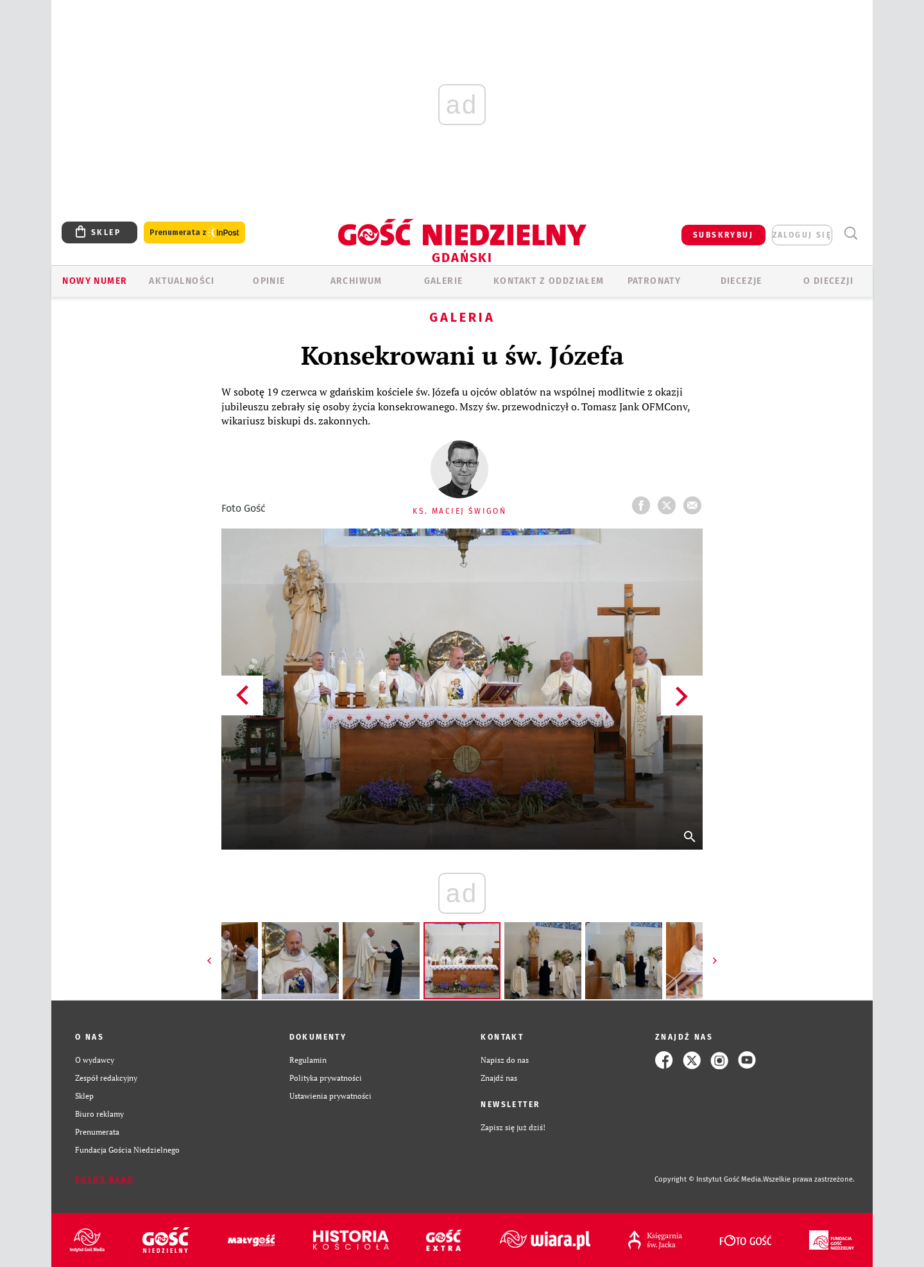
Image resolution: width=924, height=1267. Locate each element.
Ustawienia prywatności (330, 1096)
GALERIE (443, 280)
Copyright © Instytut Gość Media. (708, 1179)
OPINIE (269, 280)
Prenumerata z (194, 232)
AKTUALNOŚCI (181, 280)
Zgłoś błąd (104, 1179)
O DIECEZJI (828, 280)
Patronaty (654, 280)
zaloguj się (802, 235)
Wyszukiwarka (850, 233)
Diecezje (741, 280)
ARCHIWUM (356, 280)
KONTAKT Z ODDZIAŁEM (548, 280)
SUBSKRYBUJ (723, 235)
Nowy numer (94, 280)
